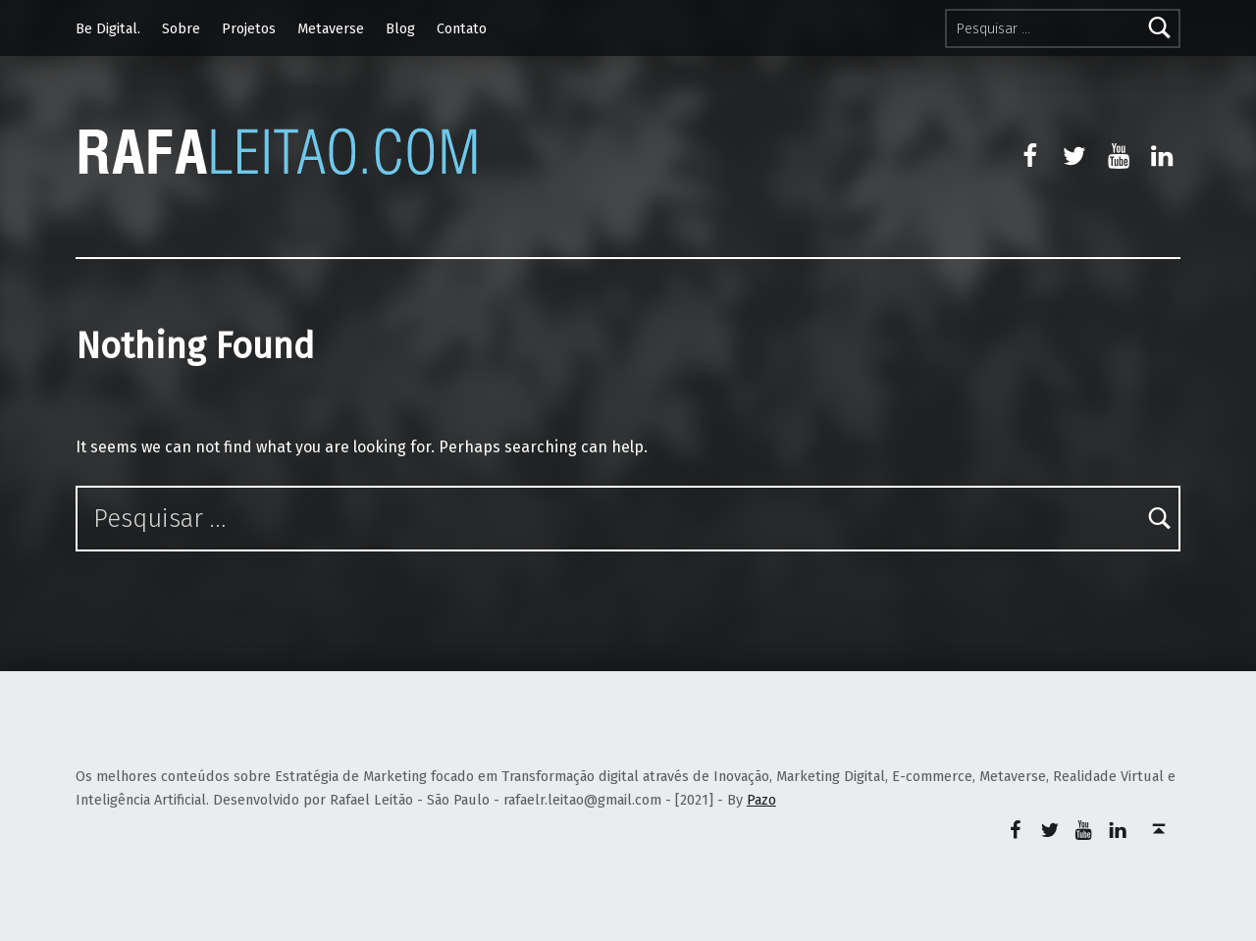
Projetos (249, 28)
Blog (400, 28)
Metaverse (330, 28)
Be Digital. (108, 28)
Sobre (181, 28)
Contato (462, 28)
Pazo (761, 800)
